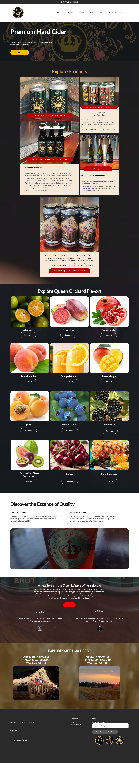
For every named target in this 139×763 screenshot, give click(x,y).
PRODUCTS (68, 13)
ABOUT (111, 13)
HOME (58, 13)
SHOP (92, 13)
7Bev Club (123, 13)
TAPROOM (83, 13)
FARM (100, 13)
